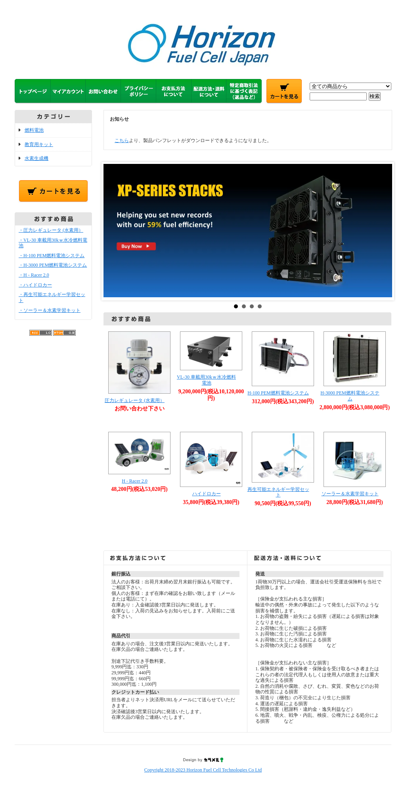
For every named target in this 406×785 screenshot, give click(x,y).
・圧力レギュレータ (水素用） (51, 230)
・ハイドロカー (35, 285)
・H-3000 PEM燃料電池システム (53, 265)
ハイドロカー (206, 493)
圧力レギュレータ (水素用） (135, 400)
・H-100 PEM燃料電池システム (51, 255)
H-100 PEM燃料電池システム (277, 393)
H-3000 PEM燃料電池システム (349, 396)
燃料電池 (34, 130)
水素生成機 (36, 158)
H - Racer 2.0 (134, 481)
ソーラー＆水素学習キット (350, 493)
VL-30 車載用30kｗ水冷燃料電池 (206, 380)
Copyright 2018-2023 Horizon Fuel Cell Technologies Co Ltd (203, 770)
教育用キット (39, 144)
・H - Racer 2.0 (34, 275)
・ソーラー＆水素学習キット (49, 310)
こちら (122, 140)
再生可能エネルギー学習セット (278, 492)
